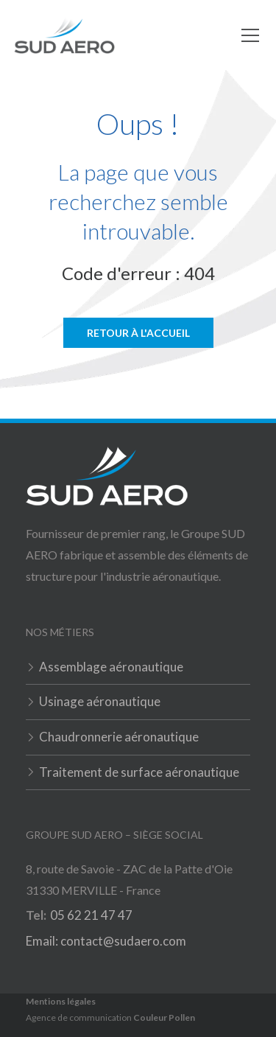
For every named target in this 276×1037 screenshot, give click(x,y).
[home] (64, 35)
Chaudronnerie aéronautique (119, 736)
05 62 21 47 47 (91, 915)
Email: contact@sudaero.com (106, 941)
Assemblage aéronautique (111, 666)
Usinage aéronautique (99, 701)
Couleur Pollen (164, 1017)
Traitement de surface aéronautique (139, 772)
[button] (247, 35)
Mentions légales (61, 1001)
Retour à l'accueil (138, 333)
